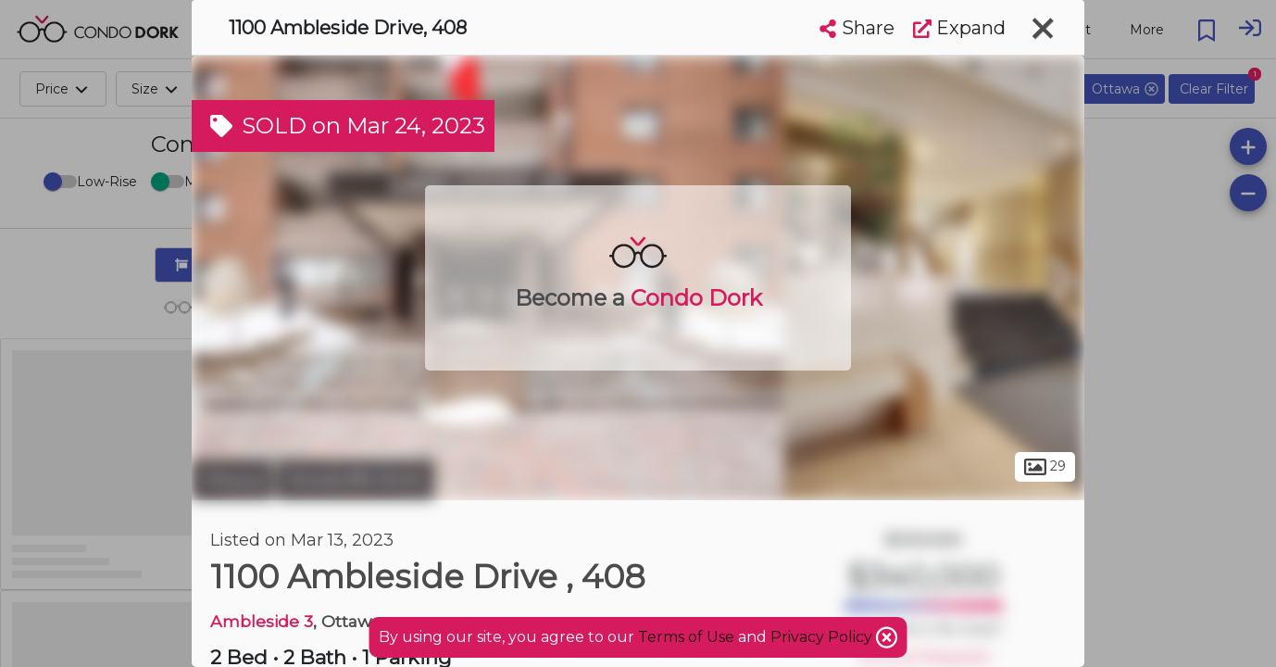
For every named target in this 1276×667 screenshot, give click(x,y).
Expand (959, 28)
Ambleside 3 (261, 621)
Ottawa (232, 480)
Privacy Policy (823, 637)
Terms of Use (686, 637)
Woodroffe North (355, 480)
